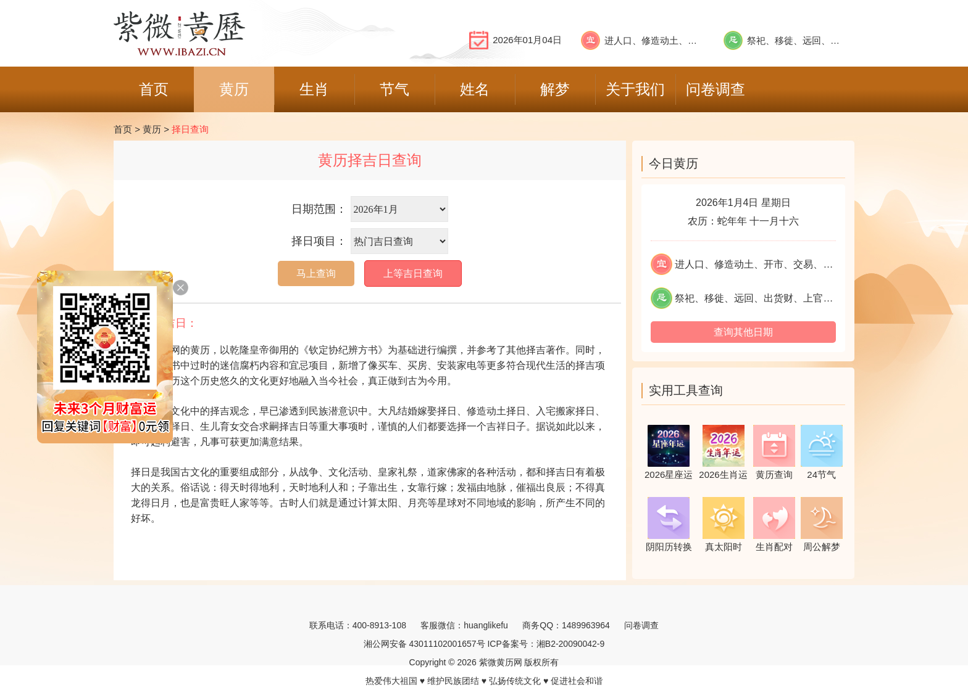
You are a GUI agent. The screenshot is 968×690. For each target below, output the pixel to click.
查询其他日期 (743, 332)
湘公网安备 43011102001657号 (424, 644)
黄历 (152, 129)
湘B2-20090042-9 (570, 644)
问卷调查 (641, 625)
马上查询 (316, 273)
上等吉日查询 (413, 273)
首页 (123, 129)
